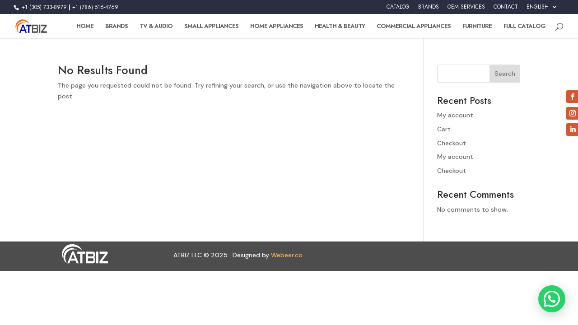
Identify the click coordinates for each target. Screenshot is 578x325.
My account (455, 115)
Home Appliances (276, 26)
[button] (551, 298)
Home (84, 26)
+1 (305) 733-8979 (43, 7)
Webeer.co (287, 255)
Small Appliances (211, 26)
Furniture (477, 26)
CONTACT (506, 7)
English (538, 7)
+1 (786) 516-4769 (95, 7)
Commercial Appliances (414, 26)
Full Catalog (524, 26)
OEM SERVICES (466, 7)
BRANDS (428, 7)
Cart (444, 129)
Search (504, 74)
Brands (116, 26)
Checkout (451, 143)
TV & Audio (156, 26)
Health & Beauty (340, 26)
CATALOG (398, 7)
